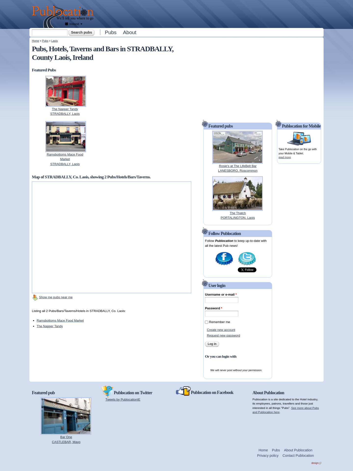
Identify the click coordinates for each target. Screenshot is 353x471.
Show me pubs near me (56, 297)
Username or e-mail (221, 294)
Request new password (223, 335)
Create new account (221, 330)
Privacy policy (267, 456)
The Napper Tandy (50, 326)
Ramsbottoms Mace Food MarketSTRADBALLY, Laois (65, 159)
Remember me (219, 322)
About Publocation (298, 450)
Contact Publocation (298, 456)
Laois (54, 40)
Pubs (110, 32)
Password (213, 308)
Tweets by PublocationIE (122, 399)
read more (284, 157)
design (316, 463)
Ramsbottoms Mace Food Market (60, 320)
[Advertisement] (210, 13)
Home (35, 40)
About (129, 32)
